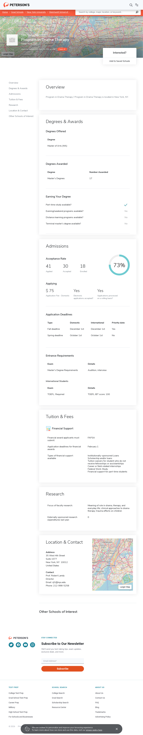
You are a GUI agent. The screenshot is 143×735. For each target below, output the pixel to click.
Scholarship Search (60, 702)
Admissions (15, 93)
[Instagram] (32, 644)
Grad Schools (17, 12)
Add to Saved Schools (119, 61)
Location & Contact (18, 110)
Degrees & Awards (18, 88)
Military (12, 707)
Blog (97, 707)
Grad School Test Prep (18, 698)
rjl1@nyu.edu (59, 582)
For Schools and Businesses (21, 717)
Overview (13, 82)
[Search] (131, 4)
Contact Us (100, 698)
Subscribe (62, 668)
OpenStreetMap (124, 17)
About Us (99, 693)
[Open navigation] (137, 4)
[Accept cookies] (115, 729)
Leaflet (109, 17)
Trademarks (100, 712)
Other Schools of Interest (21, 116)
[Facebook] (18, 644)
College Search (58, 693)
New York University (36, 12)
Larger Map (8, 54)
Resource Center (59, 707)
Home (5, 12)
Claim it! (62, 49)
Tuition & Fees (16, 99)
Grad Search (57, 698)
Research (13, 105)
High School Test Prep (18, 712)
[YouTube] (25, 644)
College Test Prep (16, 693)
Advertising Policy (103, 717)
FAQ (97, 702)
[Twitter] (11, 644)
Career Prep (14, 702)
